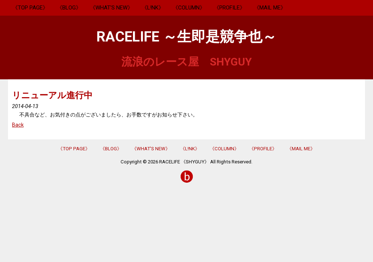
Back (18, 125)
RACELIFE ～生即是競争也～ (186, 36)
